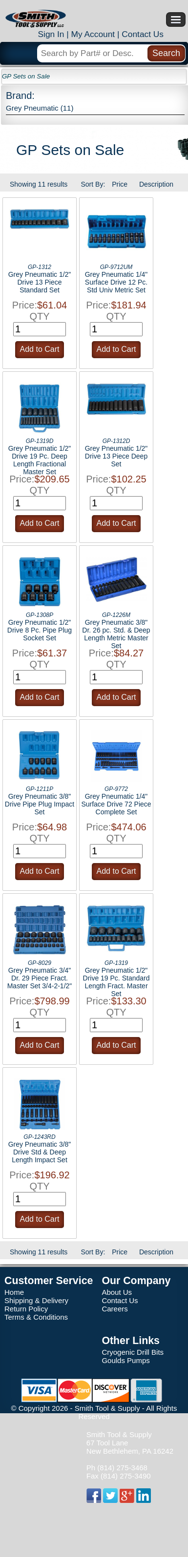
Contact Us (143, 34)
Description (156, 184)
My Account (93, 34)
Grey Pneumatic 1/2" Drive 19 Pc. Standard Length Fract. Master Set (116, 982)
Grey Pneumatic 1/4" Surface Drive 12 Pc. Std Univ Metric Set (116, 282)
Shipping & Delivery (36, 1300)
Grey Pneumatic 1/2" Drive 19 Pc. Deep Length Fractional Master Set (39, 460)
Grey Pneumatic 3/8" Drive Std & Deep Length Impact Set (39, 1152)
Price (119, 184)
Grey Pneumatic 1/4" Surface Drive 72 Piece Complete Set (116, 804)
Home (14, 1292)
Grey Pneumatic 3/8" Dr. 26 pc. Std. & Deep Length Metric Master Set (116, 634)
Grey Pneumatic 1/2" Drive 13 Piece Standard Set (39, 282)
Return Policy (26, 1309)
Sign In (51, 34)
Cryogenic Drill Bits (133, 1352)
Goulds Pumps (125, 1360)
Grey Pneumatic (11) (39, 108)
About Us (117, 1292)
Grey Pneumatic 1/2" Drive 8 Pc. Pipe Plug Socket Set (39, 630)
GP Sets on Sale (26, 76)
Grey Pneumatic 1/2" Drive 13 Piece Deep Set (116, 456)
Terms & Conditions (36, 1317)
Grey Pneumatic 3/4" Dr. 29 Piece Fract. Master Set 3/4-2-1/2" (39, 978)
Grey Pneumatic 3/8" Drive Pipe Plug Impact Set (39, 804)
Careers (114, 1309)
